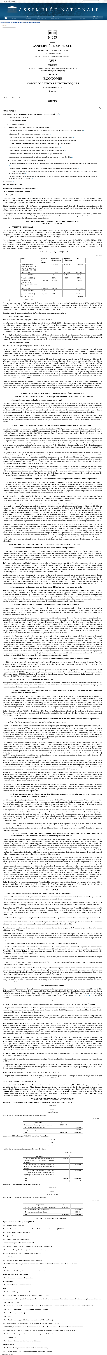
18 (32, 178)
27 (31, 191)
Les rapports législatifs (32, 22)
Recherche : (84, 1)
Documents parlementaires (15, 22)
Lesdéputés (15, 17)
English (6, 1)
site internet (87, 995)
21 (13, 181)
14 (65, 150)
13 (71, 144)
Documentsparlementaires (55, 17)
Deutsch (12, 1)
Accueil (2, 22)
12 (77, 140)
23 (23, 185)
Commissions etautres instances (42, 17)
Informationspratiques (96, 17)
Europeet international (69, 17)
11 (51, 127)
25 (37, 188)
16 (9, 165)
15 (72, 157)
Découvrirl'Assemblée (83, 17)
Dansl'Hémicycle (28, 17)
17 (26, 173)
